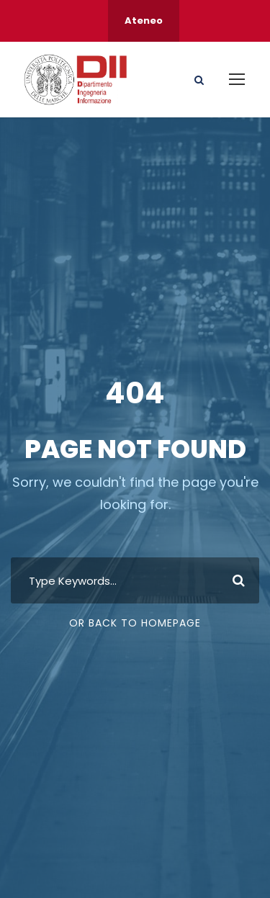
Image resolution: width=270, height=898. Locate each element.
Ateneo (144, 20)
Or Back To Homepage (135, 623)
